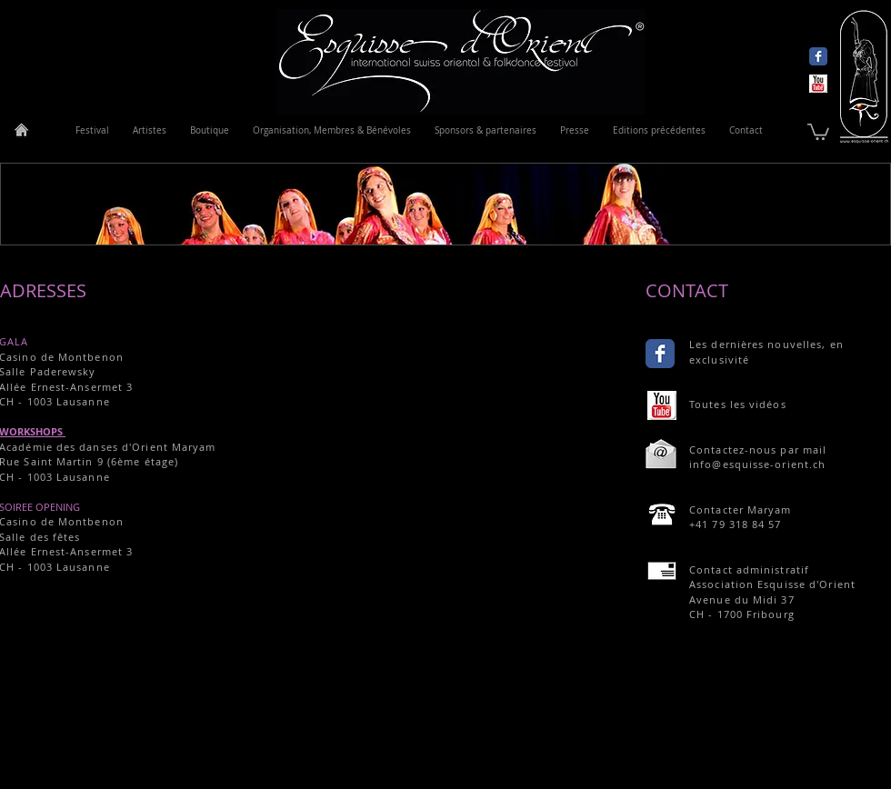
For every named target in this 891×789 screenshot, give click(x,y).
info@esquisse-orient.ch (757, 464)
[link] (818, 131)
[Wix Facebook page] (818, 56)
